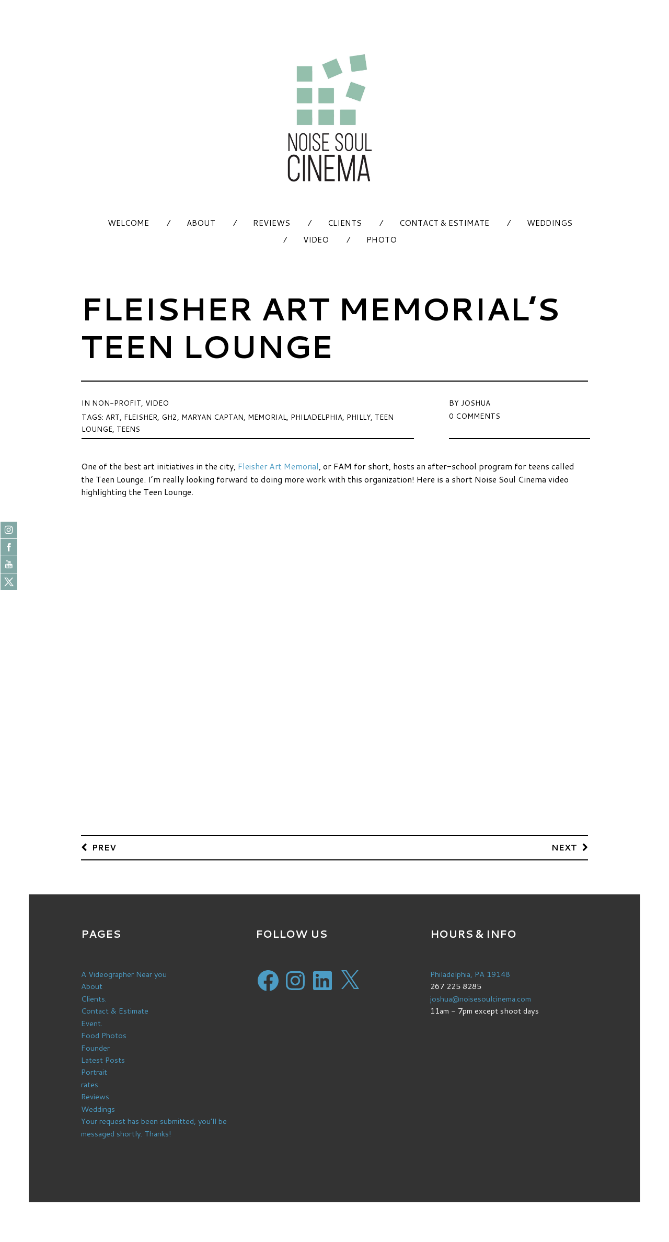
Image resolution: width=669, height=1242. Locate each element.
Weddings (549, 222)
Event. (91, 1022)
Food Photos (104, 1034)
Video (316, 239)
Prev (104, 847)
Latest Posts (103, 1058)
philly (365, 416)
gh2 (171, 416)
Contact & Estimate (444, 222)
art (113, 416)
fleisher (141, 416)
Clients (345, 222)
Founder (95, 1046)
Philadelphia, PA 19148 (471, 974)
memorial (271, 416)
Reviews (271, 222)
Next (564, 847)
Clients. (94, 998)
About (201, 222)
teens (130, 427)
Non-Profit (117, 402)
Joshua (475, 402)
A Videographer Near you (124, 974)
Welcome (128, 222)
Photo (381, 239)
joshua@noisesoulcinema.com (481, 998)
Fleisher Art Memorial (280, 466)
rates (89, 1082)
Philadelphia (321, 416)
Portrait (94, 1070)
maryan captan (215, 416)
